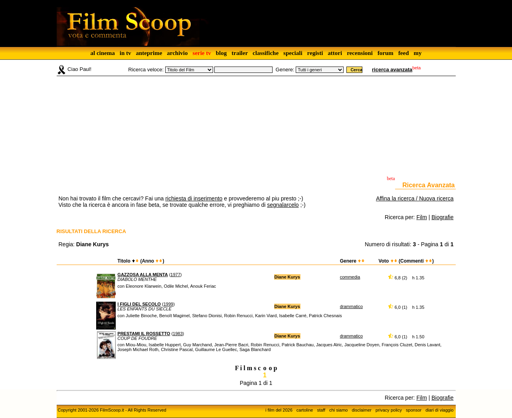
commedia (350, 277)
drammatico (351, 306)
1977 (175, 274)
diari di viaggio (439, 410)
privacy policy (389, 410)
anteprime (149, 53)
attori (335, 53)
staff (321, 410)
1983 (177, 333)
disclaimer (362, 410)
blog (221, 53)
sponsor (413, 410)
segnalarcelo (283, 205)
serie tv (202, 53)
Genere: (285, 70)
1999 (168, 304)
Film (421, 217)
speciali (292, 53)
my (418, 53)
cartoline (305, 410)
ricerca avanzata (392, 70)
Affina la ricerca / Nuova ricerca (414, 198)
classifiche (266, 53)
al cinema (102, 53)
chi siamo (338, 410)
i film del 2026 (279, 410)
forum (385, 53)
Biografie (442, 217)
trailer (239, 53)
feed (403, 53)
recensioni (360, 53)
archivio (177, 53)
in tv (125, 53)
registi (315, 53)
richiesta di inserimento (193, 198)
